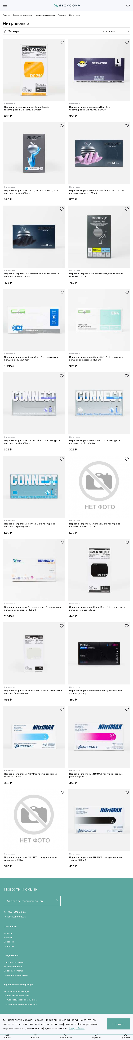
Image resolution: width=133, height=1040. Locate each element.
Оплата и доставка (14, 962)
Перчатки (62, 15)
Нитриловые (74, 15)
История (8, 933)
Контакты (9, 946)
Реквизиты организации (16, 991)
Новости (8, 937)
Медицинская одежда (45, 15)
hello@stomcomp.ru (15, 916)
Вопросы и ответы (13, 970)
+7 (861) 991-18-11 (15, 911)
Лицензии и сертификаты (17, 995)
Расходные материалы (23, 15)
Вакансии (9, 941)
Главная (6, 15)
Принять (118, 1024)
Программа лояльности (16, 975)
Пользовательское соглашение (20, 999)
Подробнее (77, 1028)
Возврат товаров (13, 966)
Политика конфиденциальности (20, 1004)
